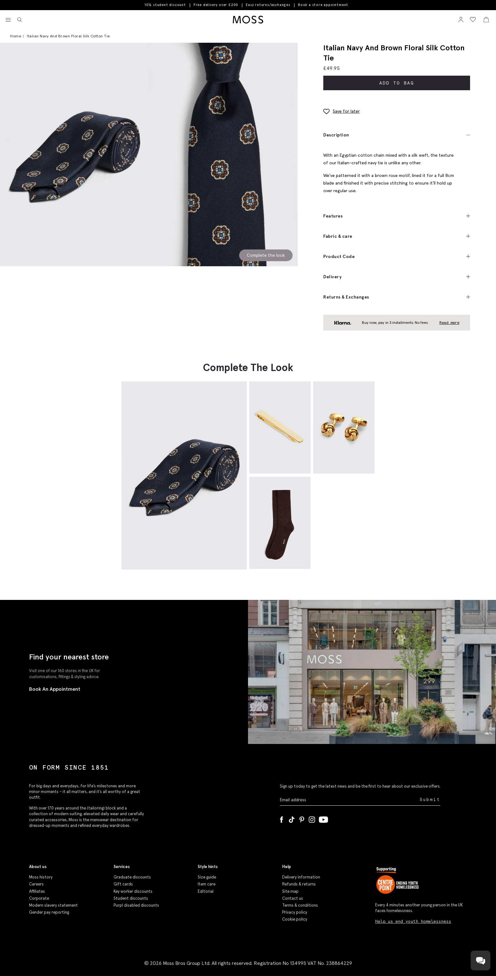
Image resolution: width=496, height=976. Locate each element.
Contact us (292, 898)
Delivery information (301, 877)
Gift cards (123, 884)
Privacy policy (294, 912)
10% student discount (165, 5)
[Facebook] (281, 818)
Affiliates (37, 891)
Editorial (206, 891)
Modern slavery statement (53, 905)
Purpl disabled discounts (136, 905)
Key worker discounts (133, 891)
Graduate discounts (132, 877)
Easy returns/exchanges (268, 5)
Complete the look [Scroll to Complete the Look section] (266, 255)
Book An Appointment (54, 689)
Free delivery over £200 (216, 5)
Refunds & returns (299, 884)
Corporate (39, 898)
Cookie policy (294, 919)
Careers (36, 884)
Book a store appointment (323, 5)
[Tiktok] (291, 818)
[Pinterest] (302, 818)
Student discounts (131, 898)
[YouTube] (323, 818)
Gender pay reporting (49, 912)
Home (15, 36)
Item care (206, 884)
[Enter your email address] (349, 799)
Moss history (41, 877)
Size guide (207, 877)
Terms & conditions (300, 905)
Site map (290, 891)
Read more (449, 322)
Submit (430, 799)
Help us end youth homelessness (413, 921)
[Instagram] (312, 818)
